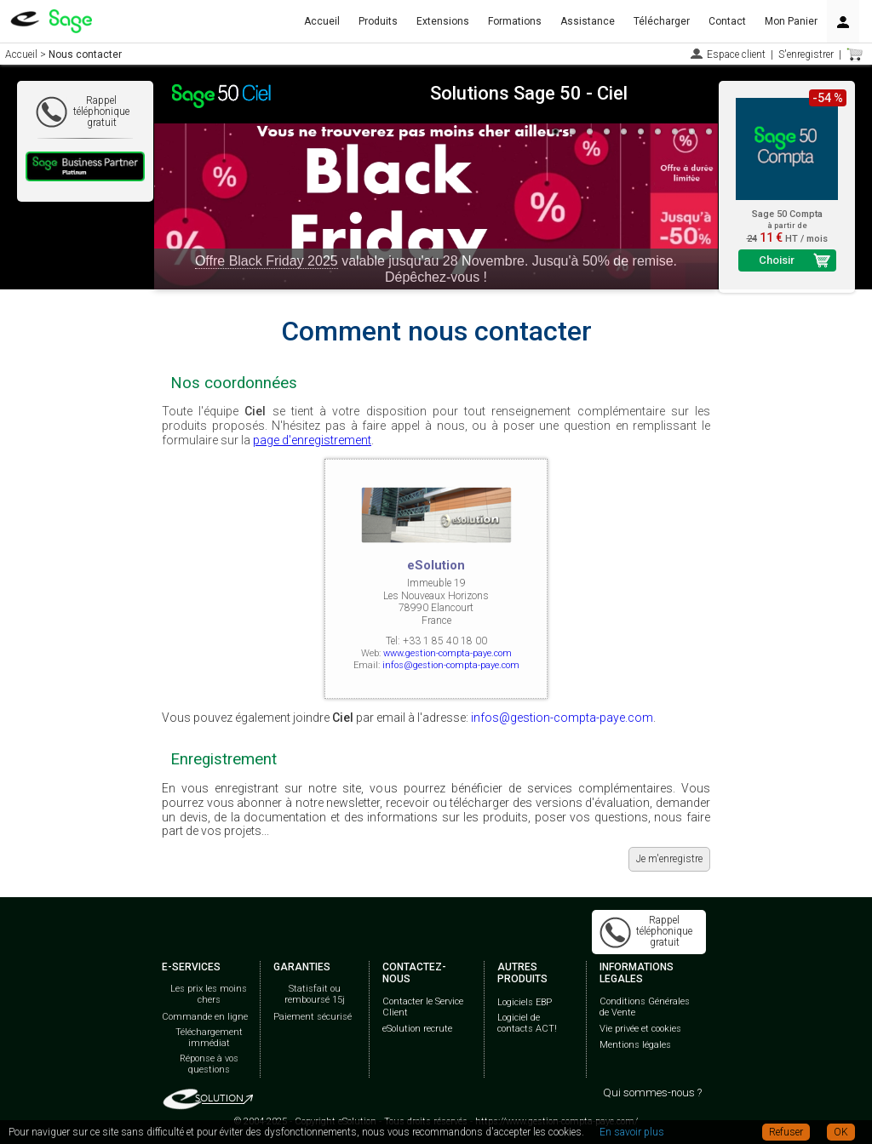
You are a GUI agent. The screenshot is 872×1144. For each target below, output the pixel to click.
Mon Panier (791, 21)
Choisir (777, 260)
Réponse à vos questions (209, 1064)
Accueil (322, 21)
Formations (515, 21)
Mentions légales (635, 1044)
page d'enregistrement (312, 440)
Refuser (786, 1132)
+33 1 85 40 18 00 (445, 641)
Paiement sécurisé (312, 1016)
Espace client (736, 54)
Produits (378, 21)
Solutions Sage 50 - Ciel (529, 93)
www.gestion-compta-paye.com (447, 653)
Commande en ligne (205, 1016)
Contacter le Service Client (422, 1007)
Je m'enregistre (669, 859)
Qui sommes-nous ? (652, 1092)
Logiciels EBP (524, 1002)
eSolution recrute (417, 1028)
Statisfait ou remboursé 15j (314, 994)
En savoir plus (632, 1132)
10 (709, 131)
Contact (727, 21)
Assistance (587, 21)
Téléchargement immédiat (209, 1038)
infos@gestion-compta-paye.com (450, 665)
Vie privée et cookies (640, 1028)
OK (841, 1132)
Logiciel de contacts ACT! (527, 1023)
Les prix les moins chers (208, 994)
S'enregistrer (806, 54)
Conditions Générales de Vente (645, 1007)
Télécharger (662, 21)
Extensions (442, 21)
